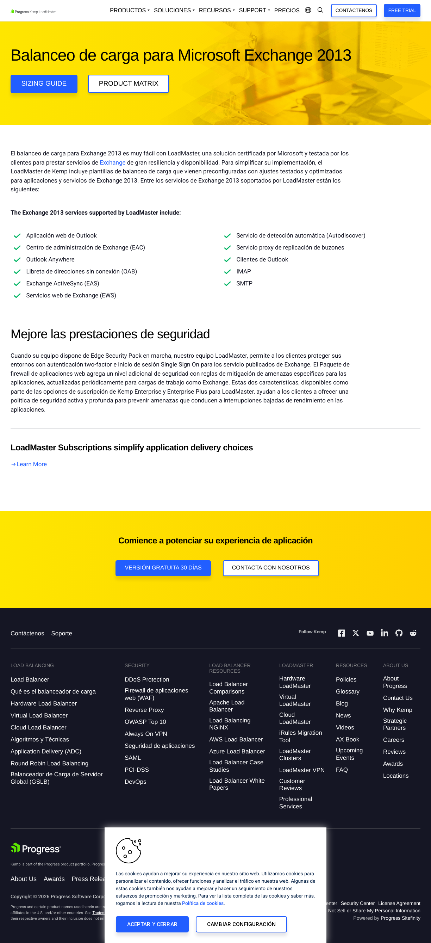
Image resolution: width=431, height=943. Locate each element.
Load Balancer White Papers (237, 784)
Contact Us (398, 698)
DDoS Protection (147, 679)
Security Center (358, 903)
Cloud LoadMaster (295, 718)
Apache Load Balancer (226, 706)
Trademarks (102, 913)
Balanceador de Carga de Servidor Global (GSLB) (57, 778)
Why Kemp (397, 710)
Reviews (394, 751)
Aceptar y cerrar (152, 924)
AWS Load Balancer (236, 739)
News (343, 715)
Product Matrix (128, 83)
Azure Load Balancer (237, 751)
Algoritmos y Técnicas (40, 739)
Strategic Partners (395, 724)
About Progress (395, 682)
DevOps (135, 781)
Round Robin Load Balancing (49, 763)
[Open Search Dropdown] (320, 10)
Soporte (61, 633)
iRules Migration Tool (300, 736)
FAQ (342, 769)
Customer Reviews (292, 784)
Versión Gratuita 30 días (163, 568)
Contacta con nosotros (271, 568)
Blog (342, 703)
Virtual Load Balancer (39, 715)
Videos (345, 727)
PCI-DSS (137, 769)
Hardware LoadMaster (295, 682)
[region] (215, 885)
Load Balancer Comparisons (228, 688)
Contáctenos (354, 10)
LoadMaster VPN (302, 770)
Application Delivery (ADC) (46, 751)
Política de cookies (203, 903)
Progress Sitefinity (400, 918)
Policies (346, 679)
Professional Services (295, 802)
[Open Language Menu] (308, 10)
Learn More (32, 464)
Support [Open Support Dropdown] (252, 10)
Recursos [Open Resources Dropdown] (215, 10)
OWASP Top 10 (145, 722)
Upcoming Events (349, 754)
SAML (133, 757)
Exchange (112, 162)
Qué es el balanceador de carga (53, 691)
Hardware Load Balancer (44, 703)
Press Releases (94, 878)
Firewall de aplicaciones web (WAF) (156, 694)
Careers (393, 739)
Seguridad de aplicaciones (160, 745)
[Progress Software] (36, 849)
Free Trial (402, 10)
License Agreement (399, 903)
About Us (24, 878)
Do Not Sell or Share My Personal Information (370, 910)
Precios (287, 11)
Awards (393, 763)
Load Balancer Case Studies (236, 766)
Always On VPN (146, 734)
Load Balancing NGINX (229, 724)
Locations (396, 775)
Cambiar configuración (241, 924)
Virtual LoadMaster (295, 700)
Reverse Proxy (144, 710)
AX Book (347, 739)
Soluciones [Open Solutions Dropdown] (172, 10)
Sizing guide (44, 83)
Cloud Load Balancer (39, 727)
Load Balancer (30, 679)
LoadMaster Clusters (295, 755)
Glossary (348, 691)
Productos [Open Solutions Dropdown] (128, 10)
